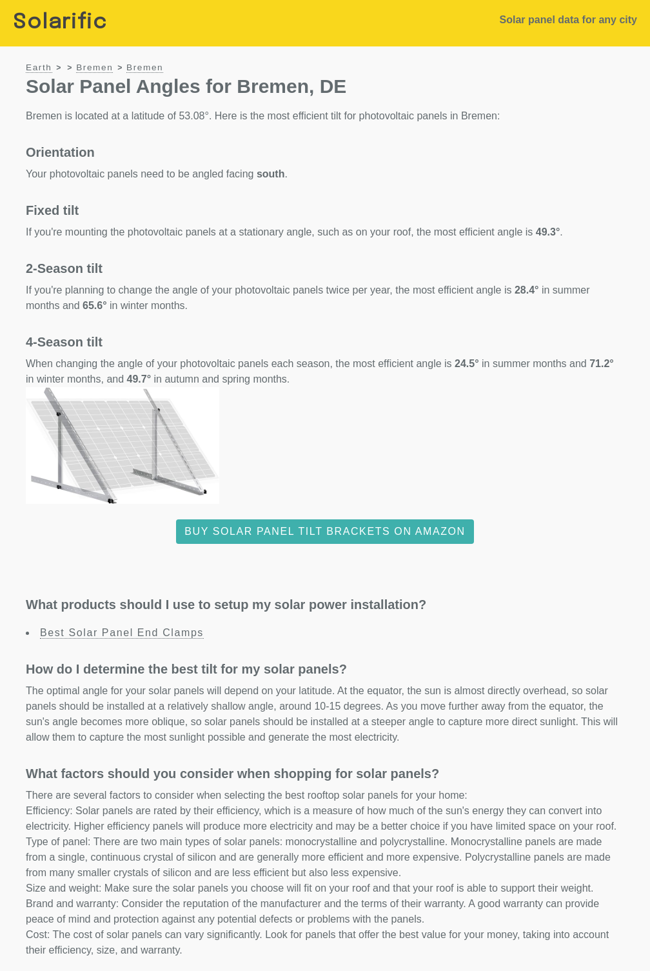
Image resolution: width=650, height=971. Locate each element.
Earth (39, 67)
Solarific (60, 23)
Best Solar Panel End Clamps (122, 632)
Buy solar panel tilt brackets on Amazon (325, 531)
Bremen (94, 67)
